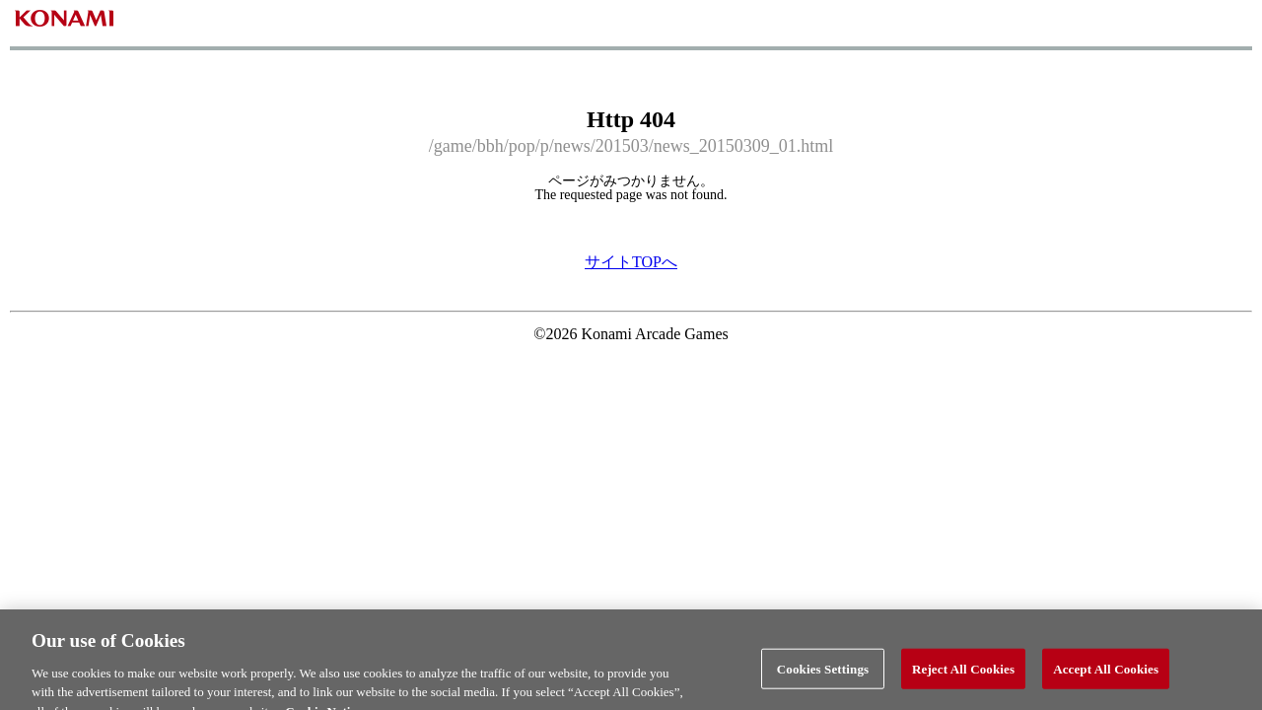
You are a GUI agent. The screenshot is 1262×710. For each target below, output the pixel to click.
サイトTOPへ (631, 261)
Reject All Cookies (963, 675)
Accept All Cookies (1105, 675)
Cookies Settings (823, 675)
